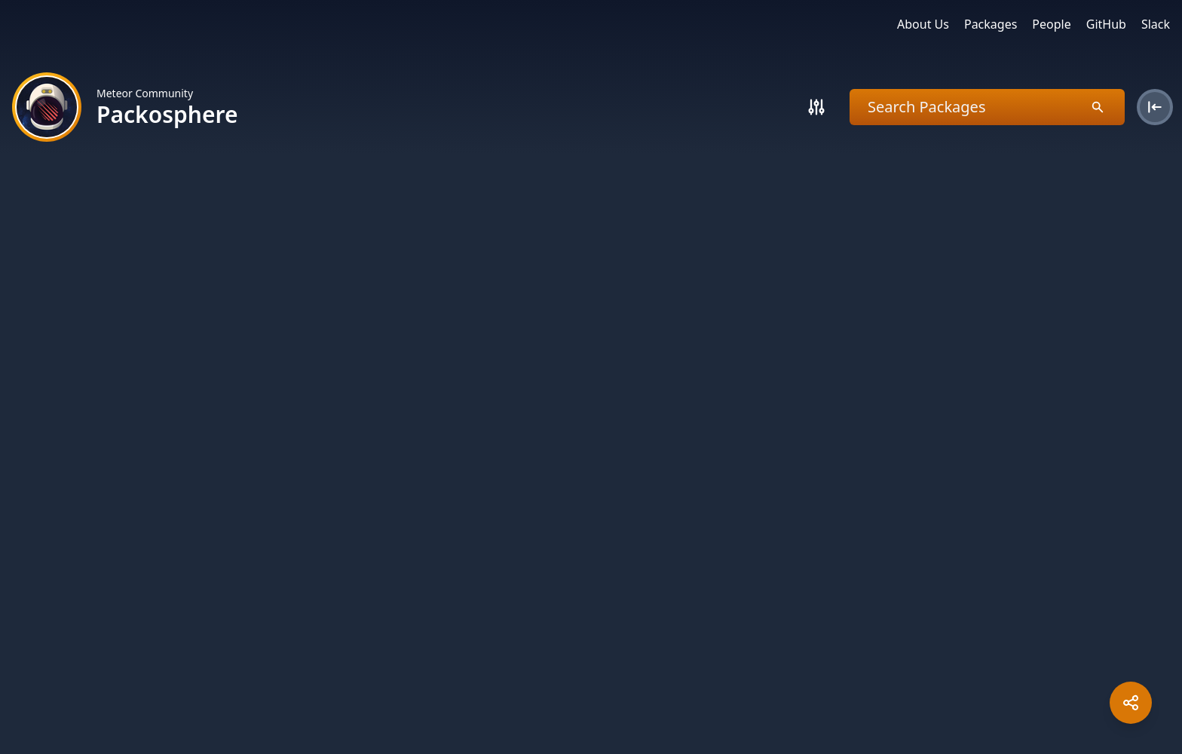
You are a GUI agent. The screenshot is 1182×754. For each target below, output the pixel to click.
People (1051, 24)
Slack (1155, 24)
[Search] (816, 107)
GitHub (1106, 24)
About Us (923, 24)
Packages (990, 24)
